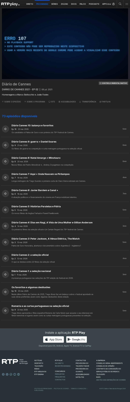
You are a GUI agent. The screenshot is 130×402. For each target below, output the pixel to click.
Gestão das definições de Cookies (111, 380)
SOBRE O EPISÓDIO (11, 102)
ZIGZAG (64, 4)
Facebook (3, 374)
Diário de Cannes (16, 84)
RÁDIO (36, 369)
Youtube (14, 374)
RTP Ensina (39, 374)
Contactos (60, 380)
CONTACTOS (81, 360)
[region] (65, 43)
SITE (52, 102)
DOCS (74, 4)
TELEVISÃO (38, 366)
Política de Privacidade (43, 388)
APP (104, 4)
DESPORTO (38, 363)
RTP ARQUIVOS (40, 372)
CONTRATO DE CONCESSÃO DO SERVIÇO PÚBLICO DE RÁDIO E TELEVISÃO (108, 371)
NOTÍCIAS (38, 360)
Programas (42, 4)
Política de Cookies (61, 388)
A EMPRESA (100, 360)
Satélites (80, 377)
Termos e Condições (78, 388)
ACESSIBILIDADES (67, 102)
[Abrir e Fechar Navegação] (126, 4)
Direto (29, 4)
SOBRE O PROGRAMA (34, 102)
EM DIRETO (59, 363)
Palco (83, 4)
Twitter (7, 374)
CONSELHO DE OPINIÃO (105, 366)
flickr (18, 374)
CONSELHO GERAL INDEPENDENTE (109, 363)
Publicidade (38, 390)
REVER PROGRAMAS (62, 366)
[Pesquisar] (120, 4)
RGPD (98, 377)
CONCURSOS (60, 371)
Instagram (11, 374)
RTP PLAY (59, 360)
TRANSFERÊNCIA (87, 102)
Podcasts (94, 4)
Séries (54, 4)
